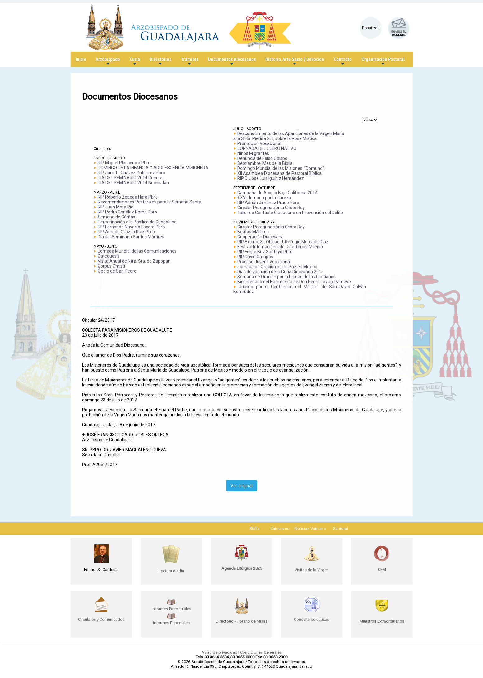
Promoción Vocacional (259, 143)
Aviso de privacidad (219, 652)
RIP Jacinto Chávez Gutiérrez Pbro (131, 172)
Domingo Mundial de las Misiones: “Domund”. (281, 168)
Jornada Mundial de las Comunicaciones (137, 251)
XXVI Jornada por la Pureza (264, 197)
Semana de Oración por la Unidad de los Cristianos (286, 276)
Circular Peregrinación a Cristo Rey (271, 207)
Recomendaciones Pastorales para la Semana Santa (149, 201)
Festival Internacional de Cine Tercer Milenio (280, 246)
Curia (135, 61)
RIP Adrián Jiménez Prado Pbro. (268, 202)
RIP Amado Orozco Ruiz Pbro (126, 231)
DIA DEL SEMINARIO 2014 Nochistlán (133, 182)
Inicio (81, 59)
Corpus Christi (111, 266)
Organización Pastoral (383, 61)
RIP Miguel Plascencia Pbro (124, 162)
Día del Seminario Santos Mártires (131, 236)
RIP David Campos (255, 256)
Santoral (340, 528)
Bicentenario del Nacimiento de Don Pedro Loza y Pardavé (294, 281)
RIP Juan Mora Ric (115, 206)
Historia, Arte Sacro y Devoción (294, 61)
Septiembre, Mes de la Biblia (265, 163)
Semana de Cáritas (116, 216)
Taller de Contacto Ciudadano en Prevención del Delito (290, 212)
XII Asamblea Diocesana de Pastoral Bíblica (279, 173)
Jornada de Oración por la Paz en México (277, 266)
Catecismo (280, 528)
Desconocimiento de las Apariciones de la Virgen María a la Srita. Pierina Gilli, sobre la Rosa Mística (288, 136)
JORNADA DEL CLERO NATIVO (266, 148)
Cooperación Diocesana (260, 236)
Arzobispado (108, 61)
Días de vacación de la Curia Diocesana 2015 (280, 271)
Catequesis (109, 256)
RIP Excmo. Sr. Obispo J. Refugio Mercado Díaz (282, 241)
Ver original (241, 485)
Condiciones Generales (261, 652)
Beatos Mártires (253, 231)
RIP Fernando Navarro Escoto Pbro (131, 226)
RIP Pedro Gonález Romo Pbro (127, 211)
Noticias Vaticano (310, 528)
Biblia (254, 528)
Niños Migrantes (253, 153)
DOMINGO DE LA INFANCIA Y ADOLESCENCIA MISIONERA (153, 167)
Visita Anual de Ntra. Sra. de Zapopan (134, 261)
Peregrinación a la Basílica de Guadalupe (137, 221)
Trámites (189, 61)
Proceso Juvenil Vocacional (264, 261)
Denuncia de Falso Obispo (262, 158)
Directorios (160, 61)
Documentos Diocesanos (232, 61)
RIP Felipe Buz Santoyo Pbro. (265, 251)
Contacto (343, 61)
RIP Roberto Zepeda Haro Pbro (128, 196)
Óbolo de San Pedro (117, 271)
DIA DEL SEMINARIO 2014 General (131, 177)
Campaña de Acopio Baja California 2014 (277, 192)
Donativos (370, 28)
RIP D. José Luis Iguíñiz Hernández (270, 178)
